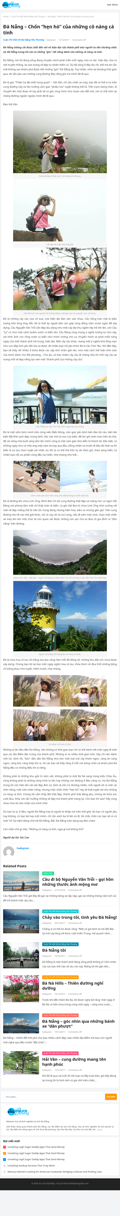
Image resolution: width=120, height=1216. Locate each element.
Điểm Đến (49, 874)
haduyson (52, 41)
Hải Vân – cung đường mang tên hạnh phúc (75, 1077)
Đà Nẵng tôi (55, 956)
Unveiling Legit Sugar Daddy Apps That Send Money (37, 1171)
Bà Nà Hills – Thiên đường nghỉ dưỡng (74, 996)
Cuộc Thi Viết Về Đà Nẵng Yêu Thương (29, 17)
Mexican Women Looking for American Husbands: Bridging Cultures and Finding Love (56, 1196)
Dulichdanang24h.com (78, 1209)
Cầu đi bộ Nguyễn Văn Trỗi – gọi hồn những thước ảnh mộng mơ (79, 883)
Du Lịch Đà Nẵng (47, 1209)
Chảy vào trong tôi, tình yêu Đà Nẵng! (74, 921)
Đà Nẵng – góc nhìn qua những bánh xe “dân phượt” (74, 1039)
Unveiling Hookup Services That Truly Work (32, 1190)
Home (7, 17)
